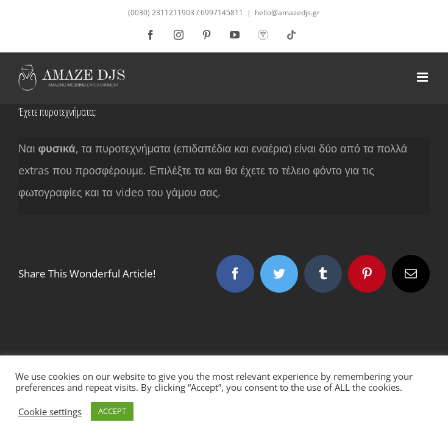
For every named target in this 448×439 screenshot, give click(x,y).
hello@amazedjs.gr (287, 12)
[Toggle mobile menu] (423, 77)
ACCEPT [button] (112, 410)
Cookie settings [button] (50, 411)
